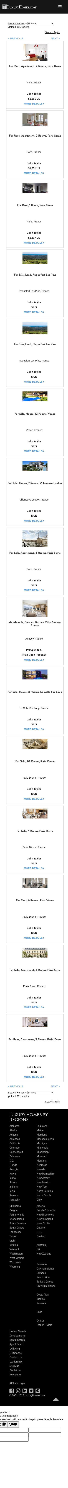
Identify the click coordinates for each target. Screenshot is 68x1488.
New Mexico (43, 1182)
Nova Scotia (43, 1223)
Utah (12, 1240)
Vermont (14, 1249)
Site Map (14, 1365)
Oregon (13, 1210)
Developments (17, 1335)
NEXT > (55, 38)
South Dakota (16, 1227)
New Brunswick (45, 1214)
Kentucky (14, 1199)
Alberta (41, 1206)
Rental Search (17, 1339)
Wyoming (14, 1266)
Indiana (13, 1186)
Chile (39, 1312)
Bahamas (42, 1264)
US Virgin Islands (46, 1286)
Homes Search (17, 1331)
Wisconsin (15, 1262)
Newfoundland (45, 1219)
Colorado (14, 1147)
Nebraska (42, 1165)
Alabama (14, 1126)
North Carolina (45, 1191)
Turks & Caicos (45, 1281)
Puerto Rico (43, 1277)
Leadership (15, 1361)
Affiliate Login (17, 1383)
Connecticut (16, 1152)
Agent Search (16, 1344)
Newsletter (15, 1374)
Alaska (13, 1130)
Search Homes (16, 23)
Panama (41, 1303)
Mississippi (43, 1152)
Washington (16, 1253)
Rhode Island (16, 1219)
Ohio (39, 1199)
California (14, 1143)
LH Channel (15, 1352)
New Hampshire (45, 1173)
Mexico (41, 1299)
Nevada (41, 1169)
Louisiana (42, 1126)
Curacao (41, 1273)
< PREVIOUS (15, 38)
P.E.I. (39, 1232)
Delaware (14, 1156)
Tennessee (15, 1232)
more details (34, 103)
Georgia (13, 1169)
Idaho (12, 1178)
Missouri (41, 1156)
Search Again (52, 32)
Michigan (42, 1143)
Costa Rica (43, 1294)
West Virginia (16, 1258)
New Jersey (43, 1178)
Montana (41, 1160)
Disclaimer (15, 1370)
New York (42, 1186)
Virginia (13, 1245)
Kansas (13, 1195)
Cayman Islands (45, 1268)
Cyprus (40, 1320)
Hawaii (13, 1173)
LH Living (14, 1348)
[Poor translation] (13, 1424)
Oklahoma (15, 1206)
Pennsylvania (16, 1214)
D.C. (11, 1160)
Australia (41, 1245)
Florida (13, 1165)
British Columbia (46, 1210)
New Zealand (44, 1253)
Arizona (13, 1134)
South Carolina (17, 1223)
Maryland (42, 1134)
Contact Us (15, 1357)
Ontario (41, 1227)
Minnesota (42, 1147)
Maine (40, 1130)
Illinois (13, 1182)
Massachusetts (45, 1139)
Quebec (41, 1236)
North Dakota (44, 1195)
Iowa (12, 1191)
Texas (12, 1236)
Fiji (38, 1249)
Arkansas (14, 1139)
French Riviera (44, 1325)
